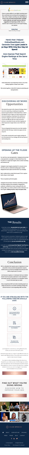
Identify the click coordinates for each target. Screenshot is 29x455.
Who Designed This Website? (19, 445)
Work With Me (15, 432)
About (7, 432)
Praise (11, 435)
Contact (22, 435)
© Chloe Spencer (9, 442)
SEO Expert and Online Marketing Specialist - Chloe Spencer (8, 2)
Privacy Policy (7, 445)
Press (5, 435)
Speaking (24, 432)
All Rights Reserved (19, 442)
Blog (16, 435)
